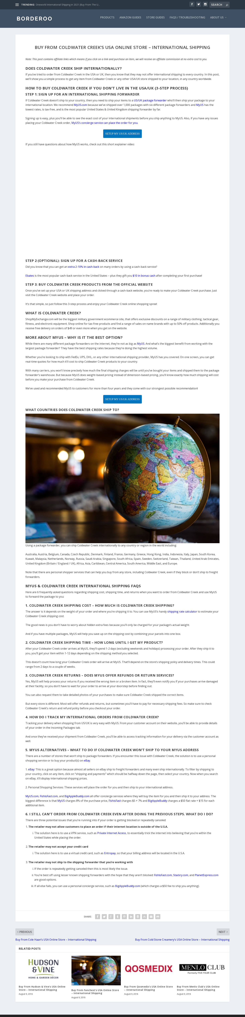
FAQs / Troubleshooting (187, 20)
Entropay (110, 855)
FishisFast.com (163, 877)
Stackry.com (180, 877)
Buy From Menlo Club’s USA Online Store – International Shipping (198, 990)
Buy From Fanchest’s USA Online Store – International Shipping (95, 994)
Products (107, 20)
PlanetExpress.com (206, 877)
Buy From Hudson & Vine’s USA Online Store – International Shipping (42, 990)
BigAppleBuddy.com (127, 888)
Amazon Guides (130, 20)
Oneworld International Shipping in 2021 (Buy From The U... (68, 4)
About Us (217, 20)
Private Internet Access (111, 835)
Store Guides (155, 20)
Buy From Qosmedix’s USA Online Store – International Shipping (148, 990)
